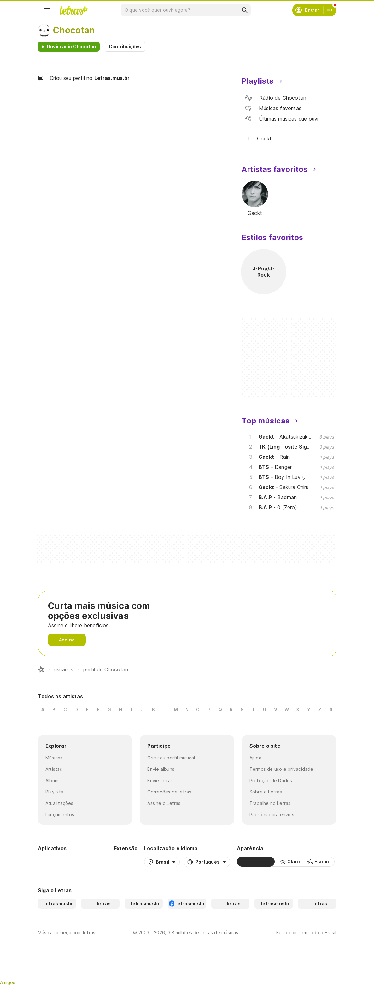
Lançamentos (59, 814)
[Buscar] (244, 10)
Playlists (54, 791)
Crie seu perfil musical (171, 757)
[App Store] (92, 862)
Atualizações (59, 803)
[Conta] (330, 10)
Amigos (7, 982)
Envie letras (160, 780)
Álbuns (52, 780)
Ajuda (255, 757)
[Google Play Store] (55, 862)
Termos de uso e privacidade (281, 769)
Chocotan (74, 30)
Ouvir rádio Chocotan (71, 46)
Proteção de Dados (270, 780)
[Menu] (47, 10)
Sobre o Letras (265, 791)
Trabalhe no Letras (270, 803)
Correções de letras (169, 791)
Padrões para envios (271, 814)
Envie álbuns (160, 769)
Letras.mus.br (112, 78)
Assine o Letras (163, 803)
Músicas (54, 757)
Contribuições (125, 46)
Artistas (53, 769)
